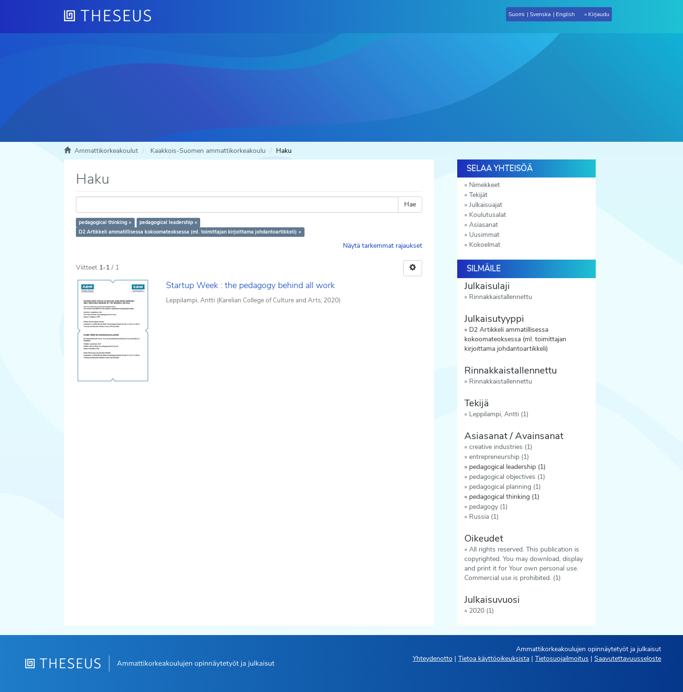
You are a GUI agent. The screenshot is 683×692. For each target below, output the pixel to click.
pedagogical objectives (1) (507, 476)
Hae (410, 204)
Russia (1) (483, 516)
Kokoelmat (484, 244)
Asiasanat (483, 224)
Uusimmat (484, 234)
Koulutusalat (487, 214)
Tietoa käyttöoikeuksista (493, 658)
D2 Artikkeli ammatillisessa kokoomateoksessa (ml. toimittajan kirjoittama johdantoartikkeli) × (190, 231)
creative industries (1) (500, 446)
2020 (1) (481, 610)
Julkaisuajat (485, 204)
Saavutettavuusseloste (627, 658)
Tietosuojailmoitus (562, 658)
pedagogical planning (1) (505, 486)
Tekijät (478, 194)
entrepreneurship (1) (499, 456)
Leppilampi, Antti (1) (498, 414)
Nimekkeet (484, 184)
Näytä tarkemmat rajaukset (382, 245)
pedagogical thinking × (105, 222)
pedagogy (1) (488, 506)
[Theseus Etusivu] (111, 16)
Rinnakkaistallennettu (500, 296)
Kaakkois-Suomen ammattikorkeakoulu (208, 150)
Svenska (540, 14)
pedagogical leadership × (168, 222)
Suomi (516, 14)
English (565, 14)
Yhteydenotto (432, 658)
